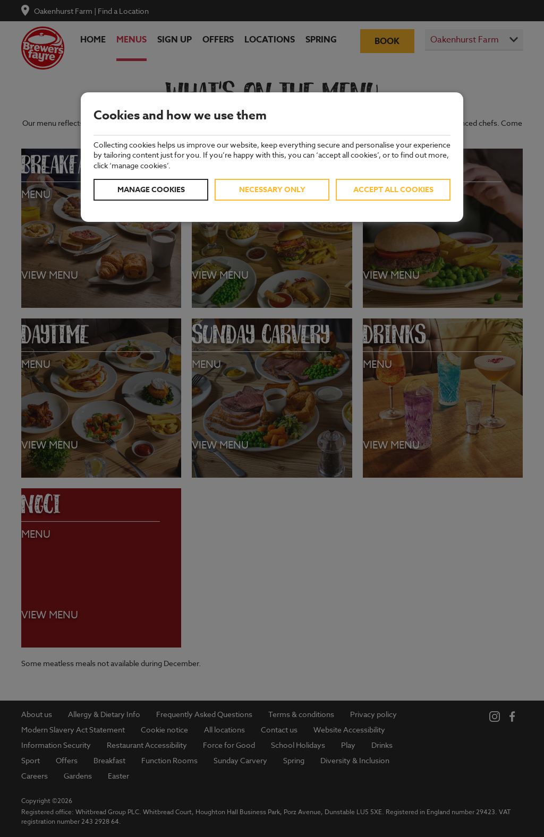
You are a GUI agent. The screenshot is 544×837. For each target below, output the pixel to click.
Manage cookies (151, 189)
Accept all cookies (393, 189)
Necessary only (272, 189)
